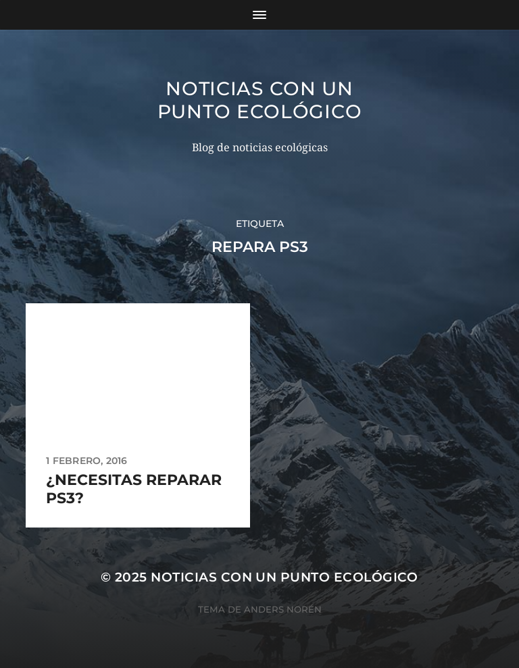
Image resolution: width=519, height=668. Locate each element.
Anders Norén (283, 609)
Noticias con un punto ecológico (259, 100)
